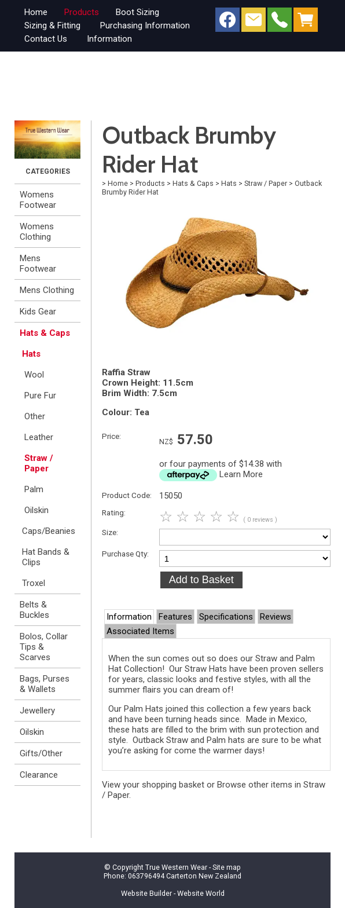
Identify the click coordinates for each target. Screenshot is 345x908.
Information (109, 39)
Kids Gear (38, 311)
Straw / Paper (38, 463)
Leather (38, 437)
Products (81, 12)
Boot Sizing (137, 12)
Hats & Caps (45, 333)
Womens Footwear (38, 199)
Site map (226, 867)
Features (175, 617)
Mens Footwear (38, 263)
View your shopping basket (153, 784)
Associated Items (140, 631)
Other (34, 416)
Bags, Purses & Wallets (44, 683)
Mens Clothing (47, 290)
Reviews (275, 617)
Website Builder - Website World (173, 893)
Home (35, 12)
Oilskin (36, 510)
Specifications (226, 617)
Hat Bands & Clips (45, 557)
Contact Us (45, 39)
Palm (33, 489)
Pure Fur (40, 395)
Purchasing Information (145, 25)
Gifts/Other (41, 753)
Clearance (39, 775)
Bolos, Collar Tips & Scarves (44, 646)
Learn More (241, 474)
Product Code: (127, 495)
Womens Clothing (37, 231)
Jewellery (37, 710)
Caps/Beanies (48, 531)
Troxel (33, 583)
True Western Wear (176, 867)
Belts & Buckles (34, 609)
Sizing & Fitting (52, 25)
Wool (34, 374)
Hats (31, 354)
